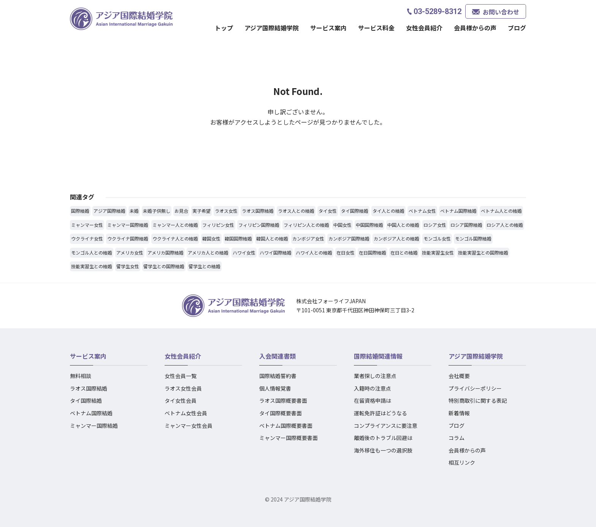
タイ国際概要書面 (280, 413)
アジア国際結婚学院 (271, 27)
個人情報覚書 (275, 388)
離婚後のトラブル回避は (383, 438)
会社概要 (459, 376)
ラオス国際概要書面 (283, 400)
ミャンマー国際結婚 (94, 425)
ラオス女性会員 (183, 388)
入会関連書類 (277, 356)
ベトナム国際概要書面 (285, 425)
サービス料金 (376, 27)
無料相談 (80, 376)
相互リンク (462, 462)
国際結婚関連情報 (378, 356)
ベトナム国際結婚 (91, 413)
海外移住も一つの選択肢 (383, 450)
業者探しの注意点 (375, 376)
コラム (456, 438)
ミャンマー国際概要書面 (288, 438)
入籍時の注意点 (372, 388)
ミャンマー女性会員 (188, 425)
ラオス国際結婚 (88, 388)
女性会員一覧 (181, 376)
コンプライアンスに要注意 (385, 425)
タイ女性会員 (181, 400)
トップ (224, 27)
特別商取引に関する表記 (478, 400)
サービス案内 (328, 27)
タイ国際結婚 (86, 400)
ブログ (517, 27)
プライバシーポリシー (475, 388)
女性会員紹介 (424, 27)
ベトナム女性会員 (186, 413)
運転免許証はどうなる (380, 413)
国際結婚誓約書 (277, 376)
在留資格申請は (372, 400)
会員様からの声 (475, 27)
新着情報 (459, 413)
